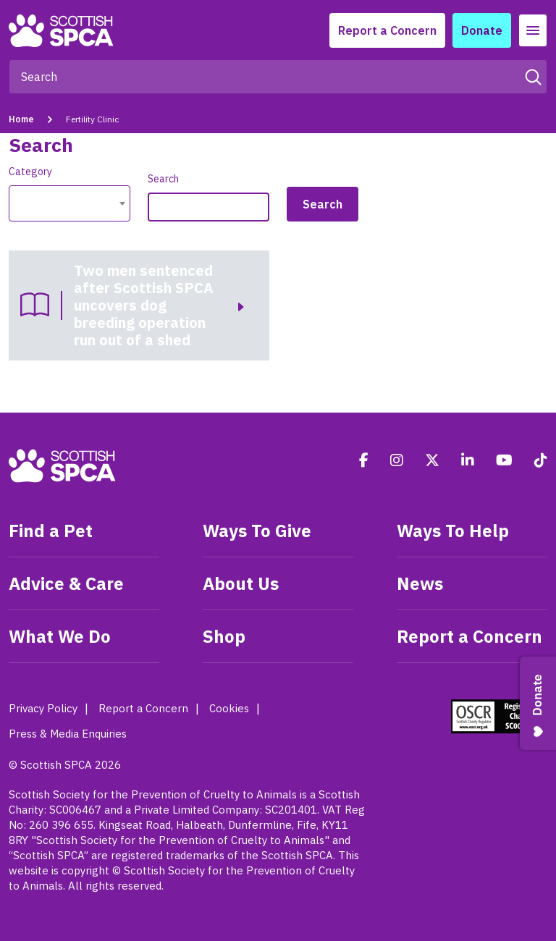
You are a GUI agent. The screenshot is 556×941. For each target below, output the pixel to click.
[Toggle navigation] (532, 30)
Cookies (229, 708)
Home (21, 119)
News (420, 583)
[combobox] (69, 203)
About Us (241, 583)
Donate (481, 30)
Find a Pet (51, 530)
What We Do (60, 636)
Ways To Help (453, 530)
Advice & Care (66, 583)
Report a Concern (387, 30)
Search (163, 178)
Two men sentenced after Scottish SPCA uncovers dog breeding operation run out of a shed (144, 305)
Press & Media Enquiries (68, 733)
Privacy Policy (43, 708)
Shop (224, 636)
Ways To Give (257, 530)
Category (30, 171)
